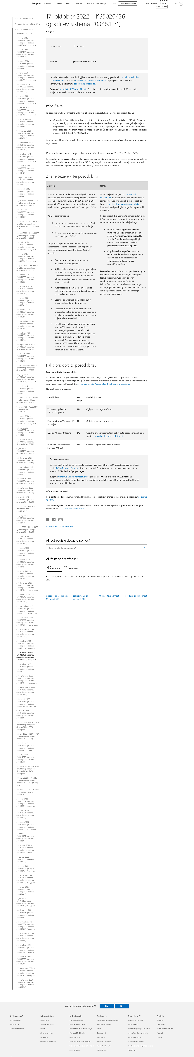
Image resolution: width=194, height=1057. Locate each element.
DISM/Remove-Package (67, 468)
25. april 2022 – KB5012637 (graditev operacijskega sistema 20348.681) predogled (25, 802)
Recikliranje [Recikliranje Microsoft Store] (44, 1037)
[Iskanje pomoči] (164, 3)
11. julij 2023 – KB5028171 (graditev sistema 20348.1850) (27, 508)
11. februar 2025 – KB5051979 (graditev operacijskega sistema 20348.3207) (25, 290)
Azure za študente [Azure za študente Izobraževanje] (75, 1050)
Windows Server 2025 (24, 18)
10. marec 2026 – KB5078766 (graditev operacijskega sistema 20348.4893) (25, 65)
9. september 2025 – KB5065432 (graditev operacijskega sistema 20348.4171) (25, 181)
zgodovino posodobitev (85, 83)
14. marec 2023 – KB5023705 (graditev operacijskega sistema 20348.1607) (25, 551)
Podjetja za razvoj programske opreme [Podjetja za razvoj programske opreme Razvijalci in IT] (140, 1046)
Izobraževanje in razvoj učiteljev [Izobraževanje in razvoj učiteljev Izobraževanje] (80, 1042)
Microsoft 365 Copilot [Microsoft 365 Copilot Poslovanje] (104, 1046)
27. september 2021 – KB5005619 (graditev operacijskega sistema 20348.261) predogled (25, 972)
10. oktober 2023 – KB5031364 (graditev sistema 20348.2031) (25, 481)
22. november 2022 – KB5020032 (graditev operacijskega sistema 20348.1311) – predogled (26, 610)
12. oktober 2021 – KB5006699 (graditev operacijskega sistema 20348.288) (25, 960)
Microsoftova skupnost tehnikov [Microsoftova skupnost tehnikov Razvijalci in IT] (138, 1033)
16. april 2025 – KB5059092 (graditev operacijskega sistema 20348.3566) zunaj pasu (26, 246)
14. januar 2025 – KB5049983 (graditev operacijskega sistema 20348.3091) (25, 301)
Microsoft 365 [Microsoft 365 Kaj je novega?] (14, 1024)
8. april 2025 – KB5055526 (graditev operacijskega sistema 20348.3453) (27, 268)
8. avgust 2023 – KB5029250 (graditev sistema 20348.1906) (25, 499)
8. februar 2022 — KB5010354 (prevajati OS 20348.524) (26, 859)
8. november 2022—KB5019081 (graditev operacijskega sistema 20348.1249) (25, 633)
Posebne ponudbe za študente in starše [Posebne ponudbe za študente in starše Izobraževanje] (82, 1046)
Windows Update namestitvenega (74, 476)
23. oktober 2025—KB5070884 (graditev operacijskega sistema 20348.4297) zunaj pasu (26, 158)
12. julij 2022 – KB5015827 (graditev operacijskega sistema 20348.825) (27, 736)
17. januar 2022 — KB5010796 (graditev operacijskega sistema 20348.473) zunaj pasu (25, 879)
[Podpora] (36, 3)
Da (106, 1006)
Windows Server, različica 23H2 (27, 24)
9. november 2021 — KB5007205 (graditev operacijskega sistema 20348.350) (25, 937)
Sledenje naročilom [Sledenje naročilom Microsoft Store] (46, 1033)
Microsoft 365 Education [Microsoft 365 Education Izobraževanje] (77, 1033)
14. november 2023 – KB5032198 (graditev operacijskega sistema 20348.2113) (25, 470)
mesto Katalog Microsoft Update (109, 436)
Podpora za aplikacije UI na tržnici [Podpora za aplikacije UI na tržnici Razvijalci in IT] (139, 1029)
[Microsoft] (19, 3)
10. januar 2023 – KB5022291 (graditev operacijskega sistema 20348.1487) (25, 575)
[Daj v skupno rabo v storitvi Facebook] (48, 519)
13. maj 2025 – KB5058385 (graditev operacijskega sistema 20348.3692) (27, 235)
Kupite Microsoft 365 (127, 3)
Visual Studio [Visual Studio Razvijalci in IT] (132, 1050)
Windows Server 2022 (24, 29)
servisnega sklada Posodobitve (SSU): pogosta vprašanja (103, 383)
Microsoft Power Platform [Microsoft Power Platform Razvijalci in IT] (136, 1042)
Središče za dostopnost (136, 595)
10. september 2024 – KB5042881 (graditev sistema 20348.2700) (25, 346)
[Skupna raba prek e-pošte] (59, 519)
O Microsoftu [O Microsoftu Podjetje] (161, 1024)
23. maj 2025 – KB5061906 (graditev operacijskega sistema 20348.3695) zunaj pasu (27, 225)
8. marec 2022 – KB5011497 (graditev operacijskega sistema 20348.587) (25, 837)
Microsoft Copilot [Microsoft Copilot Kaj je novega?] (15, 1020)
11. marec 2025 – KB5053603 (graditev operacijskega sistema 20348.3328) (25, 278)
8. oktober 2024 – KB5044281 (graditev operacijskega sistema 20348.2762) (25, 336)
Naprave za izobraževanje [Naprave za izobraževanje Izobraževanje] (78, 1024)
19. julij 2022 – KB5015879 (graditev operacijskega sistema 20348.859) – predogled (27, 726)
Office (59, 3)
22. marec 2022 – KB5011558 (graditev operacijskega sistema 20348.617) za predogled (26, 825)
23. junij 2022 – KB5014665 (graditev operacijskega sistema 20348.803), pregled (25, 747)
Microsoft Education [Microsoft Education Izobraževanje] (76, 1020)
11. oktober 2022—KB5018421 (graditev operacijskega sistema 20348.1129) (25, 668)
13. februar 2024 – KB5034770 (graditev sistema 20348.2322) (25, 441)
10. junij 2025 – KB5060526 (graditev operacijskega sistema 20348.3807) (25, 213)
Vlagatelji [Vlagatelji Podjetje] (160, 1033)
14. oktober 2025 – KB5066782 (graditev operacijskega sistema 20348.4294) (25, 169)
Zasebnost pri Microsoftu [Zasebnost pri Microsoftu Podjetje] (165, 1029)
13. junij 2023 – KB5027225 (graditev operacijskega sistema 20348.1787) (25, 519)
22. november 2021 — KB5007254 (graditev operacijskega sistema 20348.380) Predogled (25, 925)
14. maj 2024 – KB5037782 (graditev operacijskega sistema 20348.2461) (27, 400)
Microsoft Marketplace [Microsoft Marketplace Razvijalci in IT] (135, 1037)
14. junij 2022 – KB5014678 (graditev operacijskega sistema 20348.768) (25, 758)
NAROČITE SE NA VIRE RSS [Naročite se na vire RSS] (60, 526)
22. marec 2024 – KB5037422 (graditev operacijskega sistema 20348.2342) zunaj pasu (26, 420)
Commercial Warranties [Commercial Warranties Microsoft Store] (48, 1042)
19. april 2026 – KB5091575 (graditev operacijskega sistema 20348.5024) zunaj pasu (26, 41)
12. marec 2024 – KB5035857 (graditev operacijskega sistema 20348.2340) (25, 431)
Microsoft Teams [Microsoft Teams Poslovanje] (102, 1050)
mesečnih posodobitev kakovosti (90, 80)
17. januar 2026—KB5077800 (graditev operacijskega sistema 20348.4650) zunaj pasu (26, 111)
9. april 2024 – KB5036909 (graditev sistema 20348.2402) (27, 409)
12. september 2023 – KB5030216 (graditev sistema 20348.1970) (25, 490)
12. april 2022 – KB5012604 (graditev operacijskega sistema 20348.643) (25, 814)
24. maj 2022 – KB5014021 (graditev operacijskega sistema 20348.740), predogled (27, 770)
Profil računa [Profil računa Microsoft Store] (44, 1020)
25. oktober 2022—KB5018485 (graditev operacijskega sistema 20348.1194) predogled (26, 644)
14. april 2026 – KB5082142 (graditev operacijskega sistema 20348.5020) (25, 53)
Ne (121, 1006)
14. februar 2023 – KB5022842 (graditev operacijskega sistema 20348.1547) (25, 563)
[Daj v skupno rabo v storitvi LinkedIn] (53, 519)
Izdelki (67, 3)
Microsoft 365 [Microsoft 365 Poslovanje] (101, 1037)
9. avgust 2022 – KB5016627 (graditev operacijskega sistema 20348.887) (25, 714)
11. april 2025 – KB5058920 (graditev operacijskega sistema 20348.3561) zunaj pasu (26, 257)
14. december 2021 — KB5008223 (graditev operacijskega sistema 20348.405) (25, 914)
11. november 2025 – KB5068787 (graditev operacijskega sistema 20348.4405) (25, 146)
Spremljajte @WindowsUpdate (72, 89)
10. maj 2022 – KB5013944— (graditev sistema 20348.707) (27, 792)
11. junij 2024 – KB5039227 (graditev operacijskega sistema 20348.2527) (25, 390)
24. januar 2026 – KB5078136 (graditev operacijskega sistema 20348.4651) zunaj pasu (26, 99)
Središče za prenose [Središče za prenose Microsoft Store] (46, 1024)
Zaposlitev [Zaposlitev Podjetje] (160, 1020)
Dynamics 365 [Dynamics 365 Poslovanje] (101, 1033)
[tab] (54, 568)
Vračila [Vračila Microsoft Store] (42, 1029)
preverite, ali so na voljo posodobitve (123, 204)
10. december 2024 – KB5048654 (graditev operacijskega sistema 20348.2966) (25, 313)
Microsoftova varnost (109, 595)
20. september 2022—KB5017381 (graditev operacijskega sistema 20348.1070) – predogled (26, 679)
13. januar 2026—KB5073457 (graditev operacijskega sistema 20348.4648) (25, 123)
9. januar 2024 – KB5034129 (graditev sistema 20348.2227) (25, 451)
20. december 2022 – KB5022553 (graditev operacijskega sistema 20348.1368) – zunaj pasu (27, 586)
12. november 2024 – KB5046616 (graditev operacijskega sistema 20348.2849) (25, 325)
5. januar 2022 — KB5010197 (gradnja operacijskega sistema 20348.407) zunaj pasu (25, 902)
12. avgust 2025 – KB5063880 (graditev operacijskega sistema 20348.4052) (25, 192)
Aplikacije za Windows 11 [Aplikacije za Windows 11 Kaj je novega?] (18, 1029)
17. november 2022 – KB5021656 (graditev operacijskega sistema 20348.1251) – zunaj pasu (27, 621)
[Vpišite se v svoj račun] (178, 3)
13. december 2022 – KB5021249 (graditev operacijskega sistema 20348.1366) (25, 598)
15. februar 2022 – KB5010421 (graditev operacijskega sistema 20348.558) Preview (25, 849)
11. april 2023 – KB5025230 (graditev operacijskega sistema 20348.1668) (25, 540)
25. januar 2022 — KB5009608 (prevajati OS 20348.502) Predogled (26, 868)
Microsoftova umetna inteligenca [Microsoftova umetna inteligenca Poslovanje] (108, 1020)
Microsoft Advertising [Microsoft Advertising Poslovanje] (104, 1042)
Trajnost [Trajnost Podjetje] (159, 1037)
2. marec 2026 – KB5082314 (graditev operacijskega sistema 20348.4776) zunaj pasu (26, 76)
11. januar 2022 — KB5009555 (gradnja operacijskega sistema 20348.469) (25, 890)
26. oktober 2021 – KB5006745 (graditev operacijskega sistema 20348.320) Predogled (25, 948)
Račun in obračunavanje (96, 3)
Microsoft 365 (49, 3)
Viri (112, 3)
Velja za (51, 31)
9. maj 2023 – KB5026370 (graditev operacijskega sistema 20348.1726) (27, 529)
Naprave (78, 3)
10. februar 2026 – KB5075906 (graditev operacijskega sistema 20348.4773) (25, 88)
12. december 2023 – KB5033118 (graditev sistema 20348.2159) (25, 460)
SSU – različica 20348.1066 (71, 508)
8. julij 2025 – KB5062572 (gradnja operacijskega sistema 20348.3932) (27, 203)
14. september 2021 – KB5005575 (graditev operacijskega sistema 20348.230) (25, 983)
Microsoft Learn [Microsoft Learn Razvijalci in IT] (133, 1024)
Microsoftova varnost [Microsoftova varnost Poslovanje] (104, 1024)
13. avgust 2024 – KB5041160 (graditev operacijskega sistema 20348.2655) (25, 357)
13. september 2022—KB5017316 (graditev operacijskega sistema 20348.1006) (25, 691)
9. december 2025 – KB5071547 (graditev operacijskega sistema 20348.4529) (25, 134)
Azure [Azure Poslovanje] (99, 1029)
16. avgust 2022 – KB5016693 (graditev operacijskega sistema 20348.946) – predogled (26, 702)
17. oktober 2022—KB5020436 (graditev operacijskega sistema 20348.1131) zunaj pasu (26, 656)
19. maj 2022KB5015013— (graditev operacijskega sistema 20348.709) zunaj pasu (27, 781)
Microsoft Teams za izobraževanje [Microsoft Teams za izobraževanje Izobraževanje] (81, 1029)
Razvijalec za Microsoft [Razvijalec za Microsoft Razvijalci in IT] (135, 1020)
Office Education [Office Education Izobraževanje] (75, 1037)
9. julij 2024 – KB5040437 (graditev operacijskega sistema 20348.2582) (27, 367)
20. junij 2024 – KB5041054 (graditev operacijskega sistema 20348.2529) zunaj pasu (26, 378)
